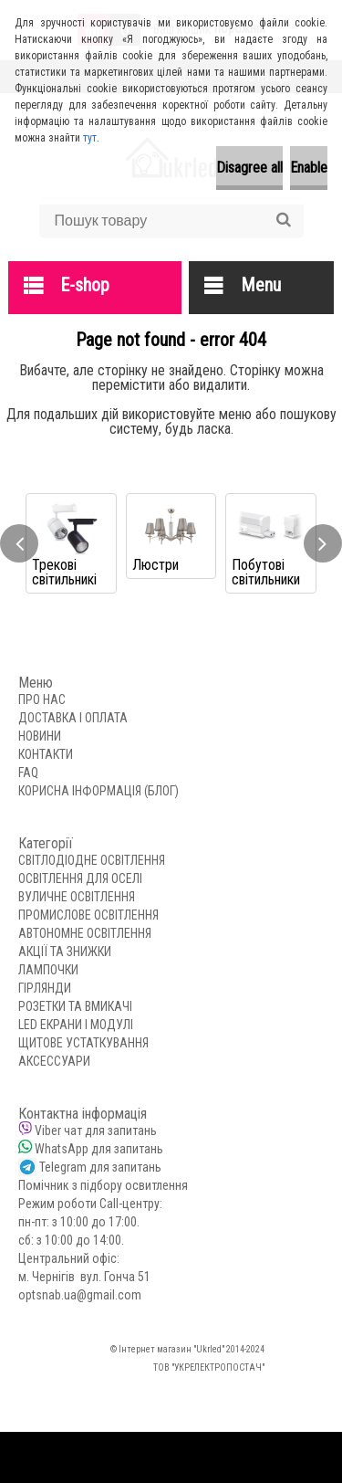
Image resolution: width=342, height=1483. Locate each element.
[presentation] (19, 543)
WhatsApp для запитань (99, 1148)
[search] (283, 220)
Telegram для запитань (100, 1167)
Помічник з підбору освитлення (103, 1185)
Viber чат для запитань (96, 1130)
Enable (308, 167)
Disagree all (249, 167)
